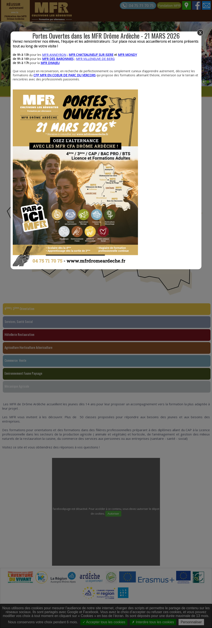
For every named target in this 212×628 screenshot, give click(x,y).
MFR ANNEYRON (54, 55)
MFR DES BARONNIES (58, 59)
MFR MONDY (127, 55)
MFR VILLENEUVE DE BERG (95, 59)
